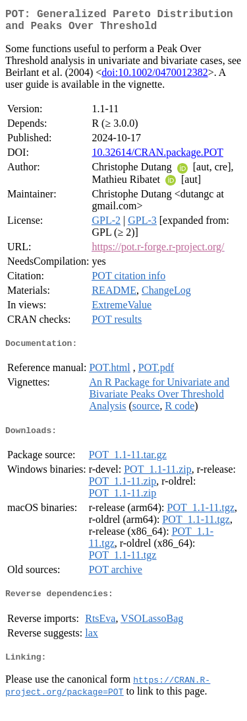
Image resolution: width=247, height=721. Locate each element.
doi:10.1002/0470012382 (154, 77)
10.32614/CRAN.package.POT (157, 157)
